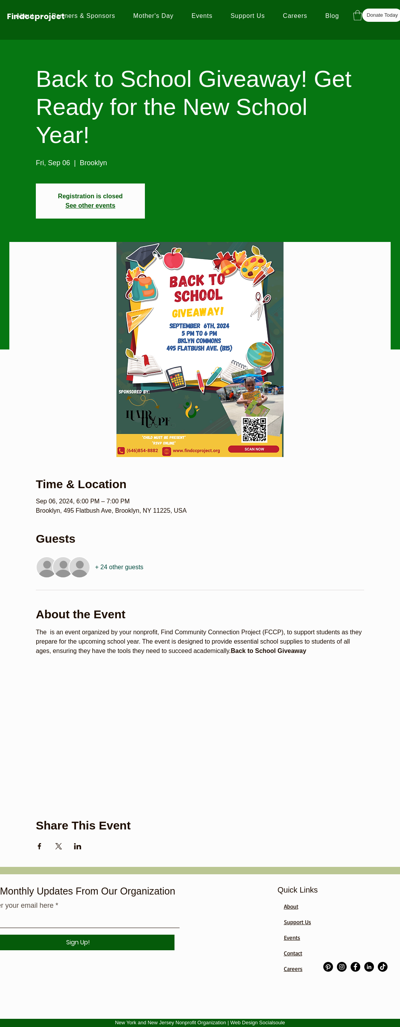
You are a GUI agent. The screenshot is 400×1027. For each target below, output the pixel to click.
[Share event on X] (58, 846)
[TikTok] (383, 967)
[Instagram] (342, 967)
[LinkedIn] (369, 967)
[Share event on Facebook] (39, 846)
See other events (90, 205)
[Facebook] (355, 967)
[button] (357, 15)
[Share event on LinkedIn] (77, 846)
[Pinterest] (328, 967)
